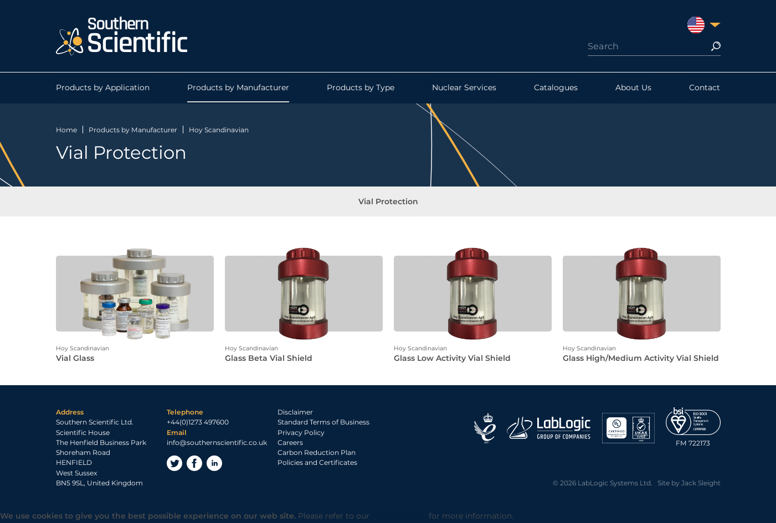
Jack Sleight (701, 484)
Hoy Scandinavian (219, 130)
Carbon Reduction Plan (316, 453)
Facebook (194, 464)
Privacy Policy (301, 433)
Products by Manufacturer (238, 88)
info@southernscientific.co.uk (217, 443)
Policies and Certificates (317, 464)
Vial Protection (388, 202)
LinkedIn (214, 464)
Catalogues (556, 88)
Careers (290, 443)
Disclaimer (295, 413)
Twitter (174, 464)
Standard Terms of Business (323, 424)
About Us (633, 88)
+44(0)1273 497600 (198, 424)
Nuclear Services (464, 88)
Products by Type (360, 88)
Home (66, 130)
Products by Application (103, 88)
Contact (704, 88)
